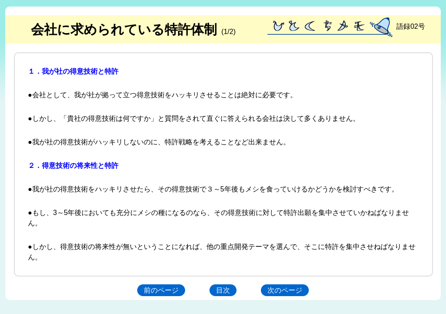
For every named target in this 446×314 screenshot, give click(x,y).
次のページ (284, 290)
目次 (223, 290)
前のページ (161, 290)
